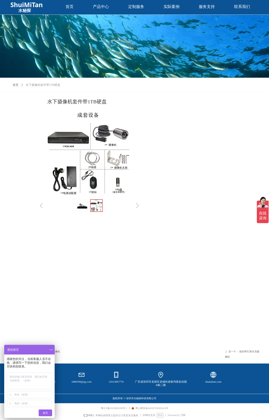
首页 (15, 85)
